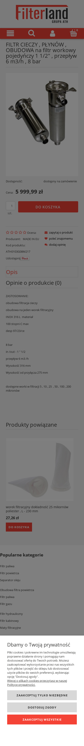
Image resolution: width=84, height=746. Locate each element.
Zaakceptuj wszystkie (42, 719)
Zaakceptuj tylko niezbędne (42, 695)
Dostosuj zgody (42, 707)
